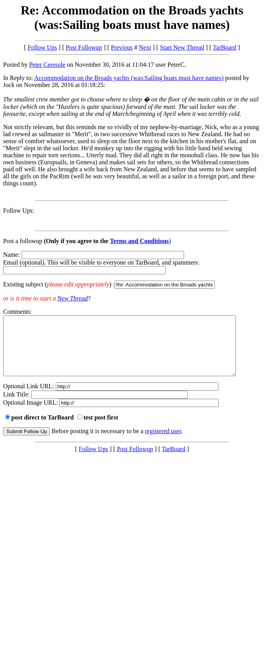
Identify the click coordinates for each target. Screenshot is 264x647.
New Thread (72, 298)
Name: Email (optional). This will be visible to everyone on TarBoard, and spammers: (132, 270)
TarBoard (224, 47)
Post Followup (84, 47)
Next (145, 47)
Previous (122, 47)
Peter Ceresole (47, 64)
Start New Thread (182, 47)
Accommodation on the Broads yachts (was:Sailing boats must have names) (129, 78)
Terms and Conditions (139, 241)
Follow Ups (42, 47)
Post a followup (22, 241)
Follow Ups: (18, 210)
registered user (163, 442)
